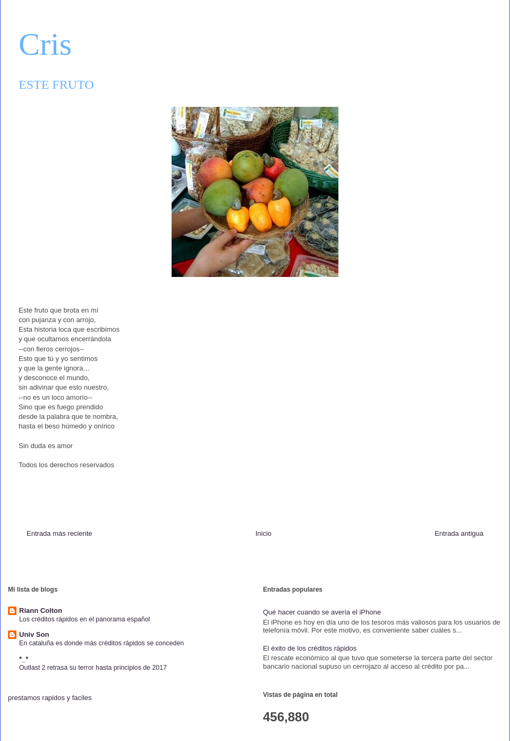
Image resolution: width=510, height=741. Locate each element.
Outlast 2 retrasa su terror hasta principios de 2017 (93, 667)
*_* (23, 659)
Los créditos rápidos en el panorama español (84, 619)
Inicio (263, 533)
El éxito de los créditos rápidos (309, 648)
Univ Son (34, 634)
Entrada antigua (459, 533)
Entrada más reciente (59, 533)
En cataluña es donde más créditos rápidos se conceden (101, 643)
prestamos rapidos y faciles (50, 698)
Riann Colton (40, 610)
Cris (45, 44)
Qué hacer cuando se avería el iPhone (322, 612)
